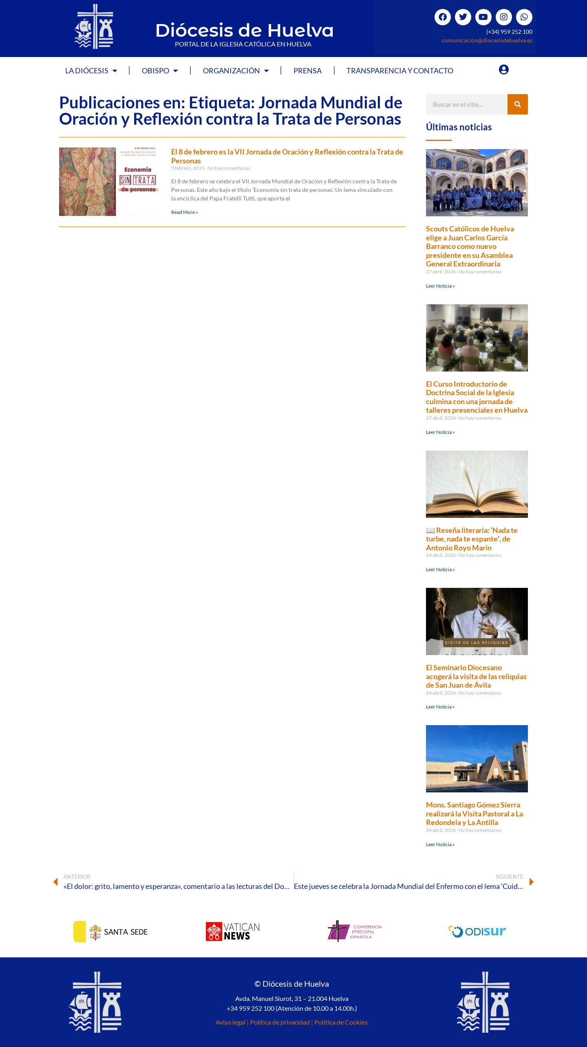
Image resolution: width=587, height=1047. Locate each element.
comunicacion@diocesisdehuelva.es (487, 40)
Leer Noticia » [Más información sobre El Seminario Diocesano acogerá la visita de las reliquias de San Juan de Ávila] (440, 707)
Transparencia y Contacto (399, 70)
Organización (236, 70)
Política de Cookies (341, 1022)
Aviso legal (230, 1022)
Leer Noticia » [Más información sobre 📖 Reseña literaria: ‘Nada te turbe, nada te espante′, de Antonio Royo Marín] (440, 569)
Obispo (160, 70)
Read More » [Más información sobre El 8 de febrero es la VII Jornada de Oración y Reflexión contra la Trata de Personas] (184, 212)
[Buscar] (518, 104)
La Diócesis (91, 70)
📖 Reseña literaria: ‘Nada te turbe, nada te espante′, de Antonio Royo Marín (472, 539)
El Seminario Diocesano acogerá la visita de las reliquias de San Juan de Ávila (476, 676)
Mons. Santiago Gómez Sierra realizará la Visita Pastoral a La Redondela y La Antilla (474, 813)
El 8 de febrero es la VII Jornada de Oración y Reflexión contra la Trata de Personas (287, 156)
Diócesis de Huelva (244, 30)
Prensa (308, 70)
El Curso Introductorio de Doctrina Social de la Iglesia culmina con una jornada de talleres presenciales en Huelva (476, 397)
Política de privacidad (280, 1022)
